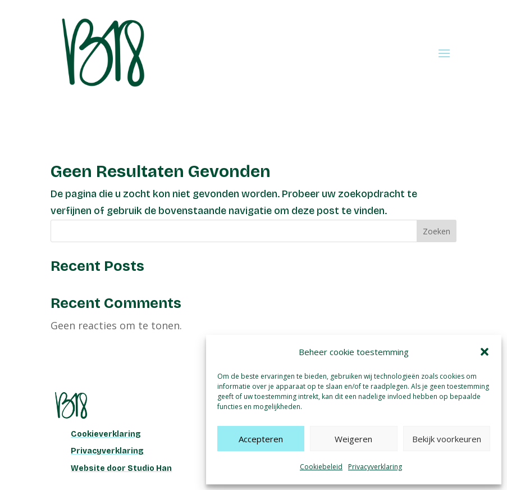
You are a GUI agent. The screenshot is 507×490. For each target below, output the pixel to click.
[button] (484, 351)
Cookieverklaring (106, 434)
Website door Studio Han (121, 468)
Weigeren (353, 438)
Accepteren (261, 438)
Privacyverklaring (375, 466)
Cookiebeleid (321, 466)
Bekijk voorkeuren (446, 438)
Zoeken (436, 231)
